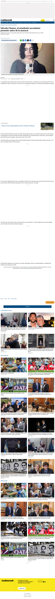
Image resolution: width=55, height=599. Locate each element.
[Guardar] (33, 40)
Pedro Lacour (30, 395)
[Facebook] (23, 40)
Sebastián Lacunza (4, 351)
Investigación (20, 22)
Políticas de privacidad (27, 594)
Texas (9, 298)
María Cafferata (30, 435)
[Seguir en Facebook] (39, 581)
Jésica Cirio (19, 1)
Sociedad (11, 22)
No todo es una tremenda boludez (35, 328)
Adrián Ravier (16, 1)
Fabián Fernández (23, 1)
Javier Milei (12, 1)
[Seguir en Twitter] (38, 581)
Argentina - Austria (31, 1)
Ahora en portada (4, 355)
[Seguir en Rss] (45, 581)
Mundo (2, 298)
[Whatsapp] (21, 40)
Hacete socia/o (43, 20)
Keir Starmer (38, 1)
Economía (6, 22)
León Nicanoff (3, 331)
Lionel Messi (35, 1)
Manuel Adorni (9, 1)
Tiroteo (5, 298)
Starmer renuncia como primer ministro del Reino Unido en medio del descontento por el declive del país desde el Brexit (40, 350)
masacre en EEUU (14, 298)
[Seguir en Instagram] (42, 581)
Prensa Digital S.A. (28, 593)
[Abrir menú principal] (53, 20)
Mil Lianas (25, 22)
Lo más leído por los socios (6, 310)
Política (2, 22)
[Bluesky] (26, 40)
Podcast (29, 22)
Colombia (27, 1)
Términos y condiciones (27, 596)
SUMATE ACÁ (22, 588)
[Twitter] (28, 40)
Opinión (15, 22)
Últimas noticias (4, 480)
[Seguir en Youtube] (44, 581)
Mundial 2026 (34, 22)
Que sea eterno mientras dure (7, 373)
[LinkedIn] (30, 40)
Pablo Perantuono (4, 374)
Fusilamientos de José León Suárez (45, 1)
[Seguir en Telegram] (40, 581)
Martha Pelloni (51, 1)
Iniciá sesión (47, 20)
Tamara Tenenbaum (31, 329)
